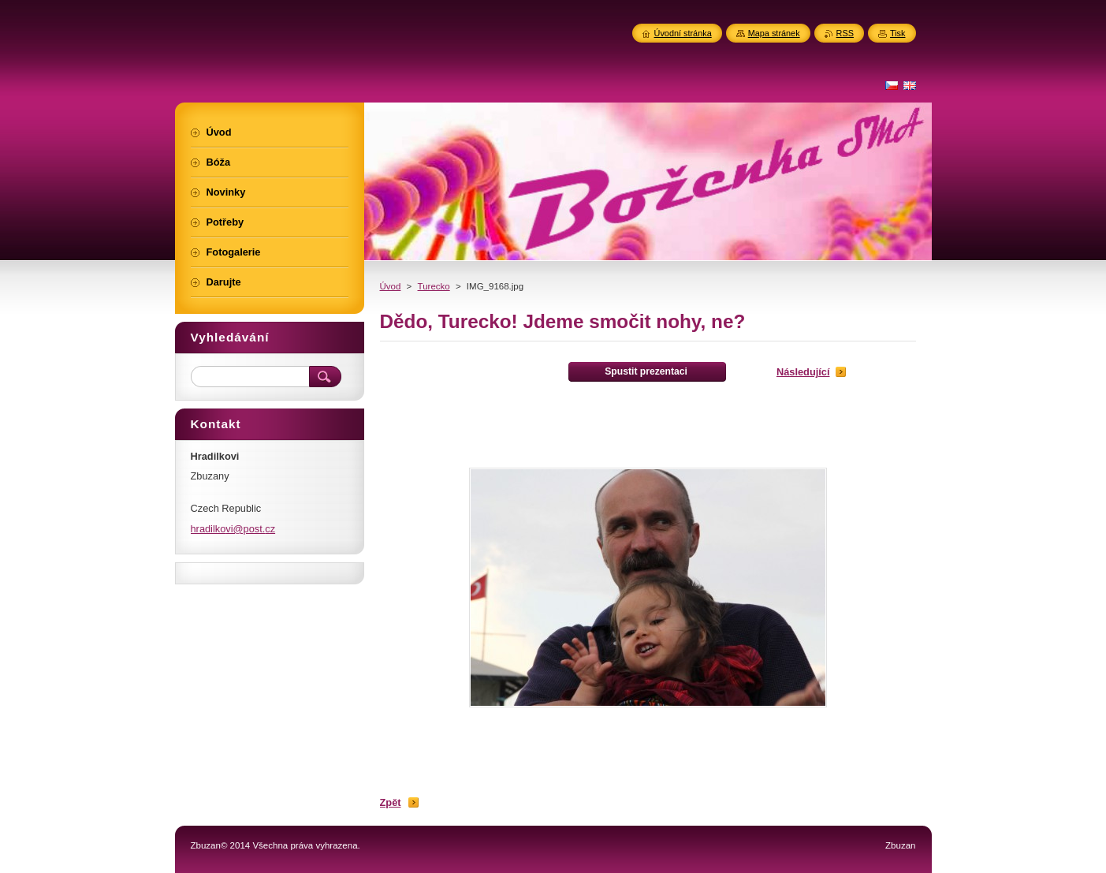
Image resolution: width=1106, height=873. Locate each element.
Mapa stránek (774, 33)
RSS (845, 33)
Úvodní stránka (683, 33)
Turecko (434, 286)
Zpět (390, 802)
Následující (803, 372)
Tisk (898, 33)
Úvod (390, 286)
